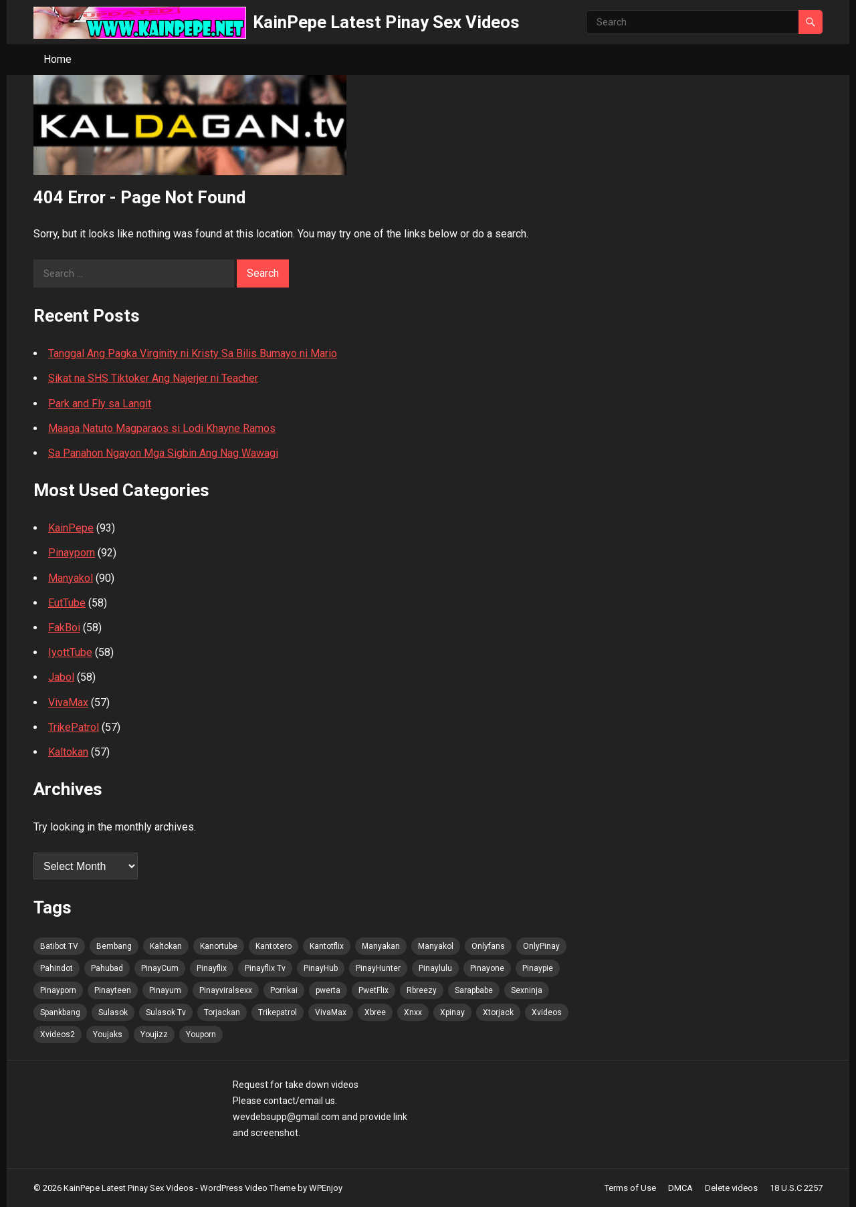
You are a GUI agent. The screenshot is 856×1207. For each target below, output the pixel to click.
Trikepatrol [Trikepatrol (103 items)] (277, 1012)
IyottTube (70, 652)
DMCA (680, 1188)
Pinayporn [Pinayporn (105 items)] (58, 990)
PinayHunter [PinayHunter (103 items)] (378, 968)
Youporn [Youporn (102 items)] (201, 1034)
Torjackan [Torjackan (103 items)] (222, 1012)
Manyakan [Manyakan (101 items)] (381, 946)
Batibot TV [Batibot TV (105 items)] (59, 946)
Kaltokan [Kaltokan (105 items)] (166, 946)
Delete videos (731, 1188)
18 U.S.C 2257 (796, 1188)
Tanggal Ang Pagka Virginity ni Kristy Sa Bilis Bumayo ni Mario (192, 353)
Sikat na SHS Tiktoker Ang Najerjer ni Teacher (153, 378)
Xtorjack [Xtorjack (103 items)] (498, 1012)
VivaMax (68, 702)
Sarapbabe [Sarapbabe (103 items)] (474, 990)
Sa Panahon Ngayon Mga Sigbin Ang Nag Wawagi (163, 453)
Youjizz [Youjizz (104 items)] (154, 1034)
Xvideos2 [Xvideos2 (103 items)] (57, 1034)
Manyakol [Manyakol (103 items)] (435, 946)
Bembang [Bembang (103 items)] (114, 946)
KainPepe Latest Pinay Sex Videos (386, 22)
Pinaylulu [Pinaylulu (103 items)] (435, 968)
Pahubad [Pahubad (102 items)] (107, 968)
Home (57, 59)
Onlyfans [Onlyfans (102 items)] (488, 946)
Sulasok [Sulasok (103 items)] (113, 1012)
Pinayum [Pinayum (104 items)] (165, 990)
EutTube (67, 602)
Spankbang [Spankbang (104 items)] (60, 1012)
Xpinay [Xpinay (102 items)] (452, 1012)
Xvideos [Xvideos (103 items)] (547, 1012)
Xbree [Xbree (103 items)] (375, 1012)
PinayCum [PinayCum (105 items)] (160, 968)
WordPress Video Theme (248, 1188)
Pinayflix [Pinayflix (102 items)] (212, 968)
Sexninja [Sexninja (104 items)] (526, 990)
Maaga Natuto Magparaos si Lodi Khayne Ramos (162, 428)
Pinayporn (71, 552)
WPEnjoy (325, 1188)
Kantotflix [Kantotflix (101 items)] (327, 946)
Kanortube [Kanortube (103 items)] (218, 946)
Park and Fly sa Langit (99, 403)
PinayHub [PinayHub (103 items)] (321, 968)
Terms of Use (630, 1188)
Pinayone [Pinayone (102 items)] (487, 968)
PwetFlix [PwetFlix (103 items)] (373, 990)
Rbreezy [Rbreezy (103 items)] (422, 990)
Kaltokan (68, 752)
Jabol (61, 677)
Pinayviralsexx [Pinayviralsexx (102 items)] (225, 990)
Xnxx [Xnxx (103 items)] (413, 1012)
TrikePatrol (73, 727)
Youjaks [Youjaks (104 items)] (107, 1034)
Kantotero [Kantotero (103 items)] (273, 946)
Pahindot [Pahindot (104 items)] (56, 968)
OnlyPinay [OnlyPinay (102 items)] (541, 946)
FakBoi (64, 627)
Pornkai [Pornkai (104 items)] (284, 990)
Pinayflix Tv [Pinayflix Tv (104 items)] (265, 968)
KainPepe (71, 528)
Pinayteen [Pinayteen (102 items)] (112, 990)
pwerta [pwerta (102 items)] (328, 990)
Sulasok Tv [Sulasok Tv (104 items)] (166, 1012)
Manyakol (70, 578)
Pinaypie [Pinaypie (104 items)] (537, 968)
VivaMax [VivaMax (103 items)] (330, 1012)
